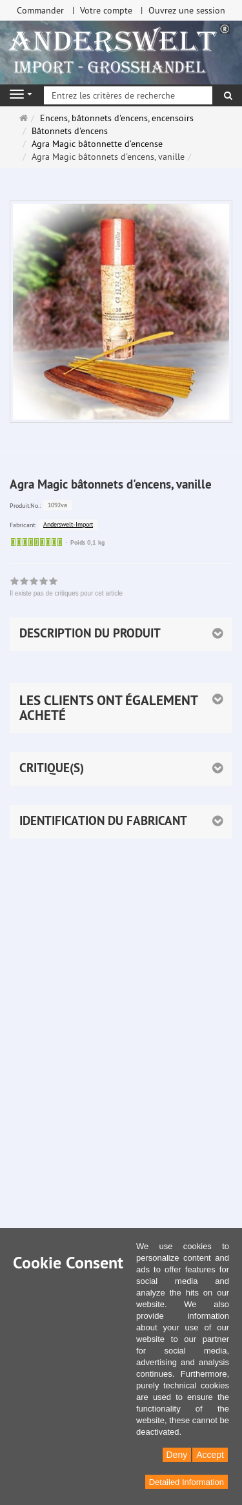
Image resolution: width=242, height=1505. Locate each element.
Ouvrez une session (186, 10)
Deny (177, 1455)
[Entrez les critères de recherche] (128, 95)
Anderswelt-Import (68, 524)
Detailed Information (186, 1482)
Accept (210, 1455)
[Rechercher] (228, 95)
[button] (121, 708)
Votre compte (106, 10)
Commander (40, 10)
